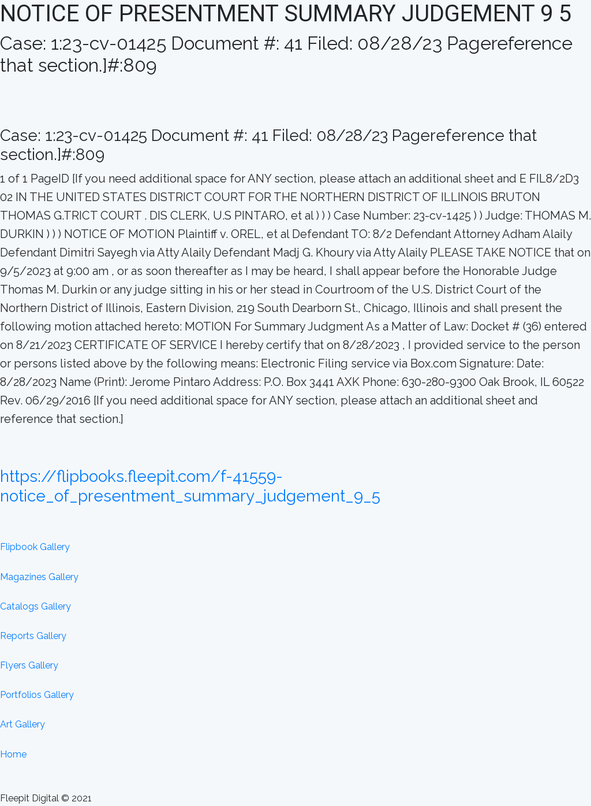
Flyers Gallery (29, 665)
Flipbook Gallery (35, 546)
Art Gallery (22, 724)
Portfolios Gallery (37, 694)
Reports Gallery (33, 635)
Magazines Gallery (39, 576)
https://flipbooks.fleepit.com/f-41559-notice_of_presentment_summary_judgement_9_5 (190, 486)
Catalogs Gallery (35, 606)
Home (13, 754)
